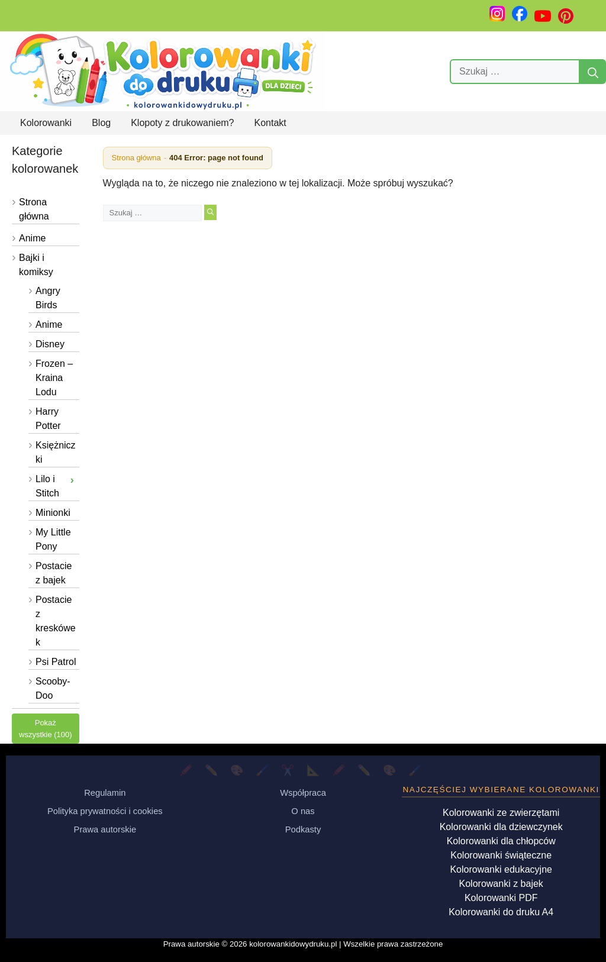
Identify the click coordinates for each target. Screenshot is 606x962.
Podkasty (303, 829)
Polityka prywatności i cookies (105, 811)
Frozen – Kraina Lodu (54, 378)
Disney (50, 344)
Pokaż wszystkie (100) (45, 728)
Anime (32, 238)
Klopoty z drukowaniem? (182, 123)
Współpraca (303, 793)
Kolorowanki (46, 123)
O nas (302, 811)
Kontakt (270, 123)
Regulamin (104, 793)
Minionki (53, 513)
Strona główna (136, 157)
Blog (101, 123)
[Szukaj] (593, 71)
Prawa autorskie (105, 829)
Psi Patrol (56, 662)
